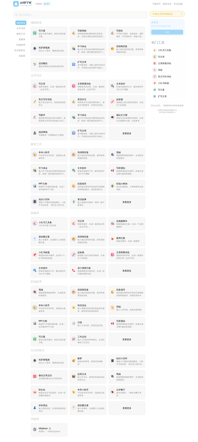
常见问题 (178, 3)
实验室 (22, 55)
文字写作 (20, 28)
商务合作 (167, 3)
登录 (167, 32)
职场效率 (20, 44)
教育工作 (20, 33)
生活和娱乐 (19, 50)
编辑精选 (20, 22)
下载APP (156, 3)
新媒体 (22, 39)
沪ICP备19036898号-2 (167, 112)
